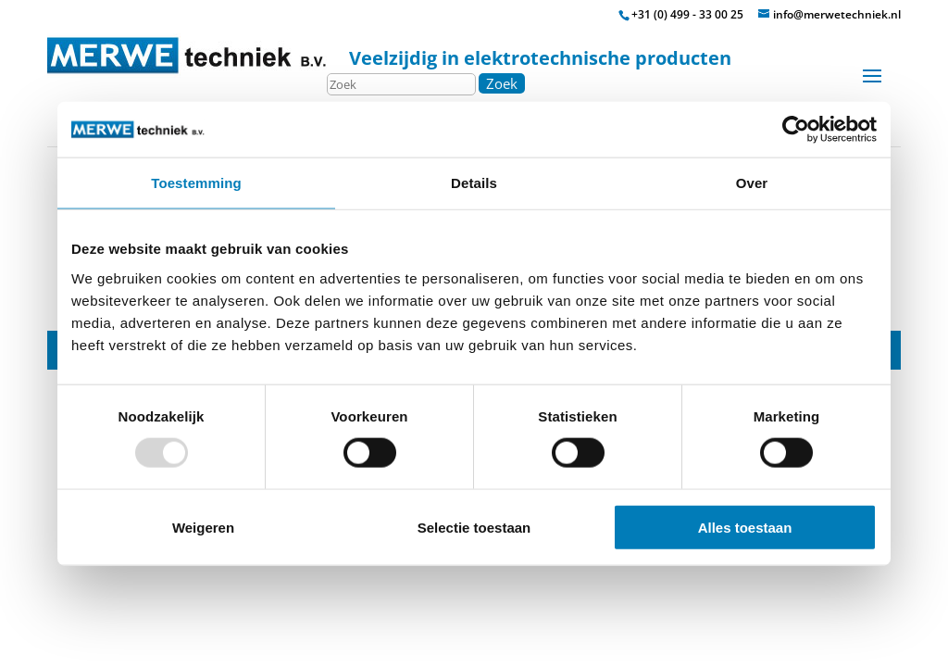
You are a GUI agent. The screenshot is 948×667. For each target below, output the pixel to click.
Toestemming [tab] (196, 183)
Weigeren (203, 527)
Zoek (502, 83)
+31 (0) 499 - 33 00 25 (687, 14)
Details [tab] (474, 183)
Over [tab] (752, 183)
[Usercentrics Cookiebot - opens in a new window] (796, 130)
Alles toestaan (745, 527)
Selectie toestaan (474, 527)
